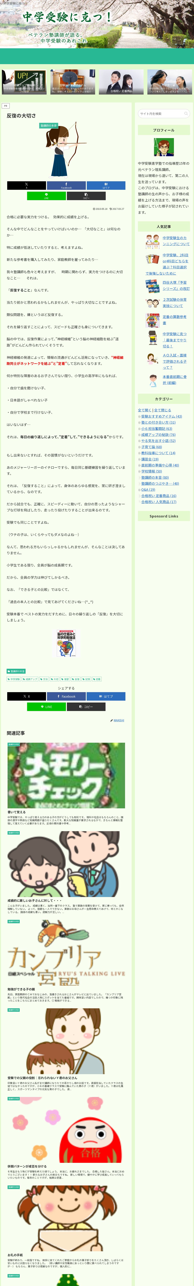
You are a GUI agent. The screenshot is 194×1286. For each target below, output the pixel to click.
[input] (164, 114)
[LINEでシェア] (86, 186)
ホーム (114, 1269)
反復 (75, 669)
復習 (65, 669)
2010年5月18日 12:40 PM (22, 1191)
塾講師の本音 (16, 661)
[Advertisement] (66, 865)
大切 (54, 669)
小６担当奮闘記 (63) (156, 429)
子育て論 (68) (151, 447)
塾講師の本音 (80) (155, 478)
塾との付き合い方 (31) (158, 422)
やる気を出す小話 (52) (158, 441)
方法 (44, 669)
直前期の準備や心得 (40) (160, 465)
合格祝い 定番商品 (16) (158, 496)
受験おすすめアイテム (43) (161, 416)
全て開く (145, 410)
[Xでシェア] (26, 186)
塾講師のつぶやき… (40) (160, 484)
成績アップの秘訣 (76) (158, 435)
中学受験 (14, 669)
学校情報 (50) (151, 472)
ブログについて (181, 1269)
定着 (97, 669)
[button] (106, 186)
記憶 (86, 669)
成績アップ (30, 669)
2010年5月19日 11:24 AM (22, 1033)
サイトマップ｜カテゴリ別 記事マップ (145, 1269)
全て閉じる (162, 410)
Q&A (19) (148, 490)
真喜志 (12, 1027)
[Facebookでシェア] (46, 186)
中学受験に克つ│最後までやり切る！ (175, 340)
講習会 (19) (150, 459)
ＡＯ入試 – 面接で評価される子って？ (175, 362)
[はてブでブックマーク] (66, 186)
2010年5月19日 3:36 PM (21, 961)
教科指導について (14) (158, 453)
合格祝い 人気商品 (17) (158, 502)
